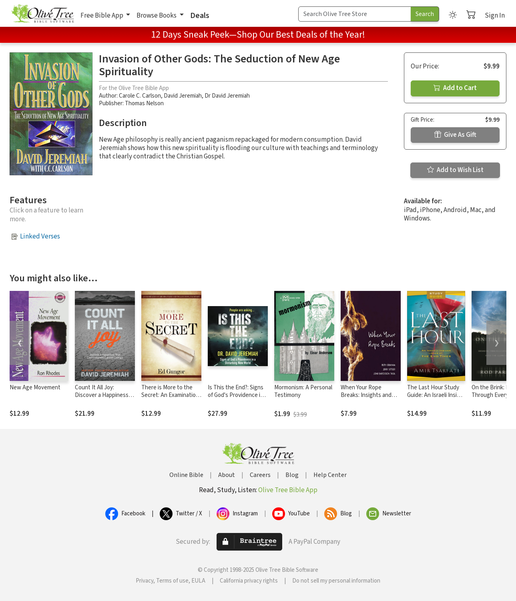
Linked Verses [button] (40, 236)
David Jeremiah (183, 96)
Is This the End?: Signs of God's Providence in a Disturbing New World (237, 395)
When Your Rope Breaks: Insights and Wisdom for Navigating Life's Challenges (369, 399)
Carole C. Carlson (140, 96)
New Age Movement (35, 387)
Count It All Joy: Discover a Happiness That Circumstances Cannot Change (101, 399)
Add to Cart (455, 88)
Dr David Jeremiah (227, 96)
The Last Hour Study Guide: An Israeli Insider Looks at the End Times (436, 399)
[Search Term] (354, 14)
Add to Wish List (455, 170)
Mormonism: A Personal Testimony (303, 391)
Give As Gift (455, 135)
